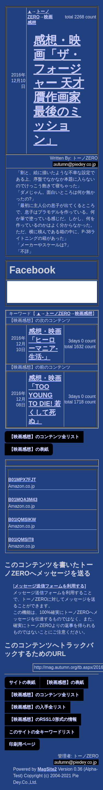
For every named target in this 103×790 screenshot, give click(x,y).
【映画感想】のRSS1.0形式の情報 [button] (43, 719)
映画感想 (83, 313)
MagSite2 (47, 769)
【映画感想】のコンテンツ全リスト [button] (44, 436)
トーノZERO (57, 313)
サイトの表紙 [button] (22, 682)
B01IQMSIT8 (21, 539)
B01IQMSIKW (22, 519)
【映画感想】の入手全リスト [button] (37, 707)
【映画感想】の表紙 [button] (28, 449)
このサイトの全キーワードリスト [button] (42, 732)
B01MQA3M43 (23, 499)
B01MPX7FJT (22, 479)
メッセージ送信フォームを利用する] (50, 586)
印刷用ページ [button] (22, 744)
